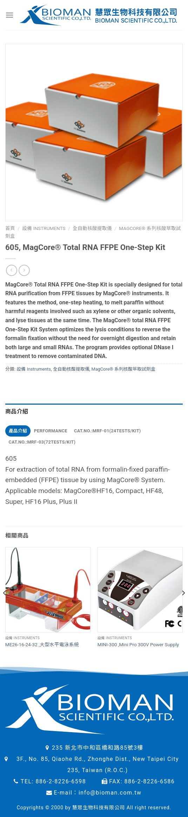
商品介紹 (16, 411)
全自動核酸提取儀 (92, 228)
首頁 (10, 228)
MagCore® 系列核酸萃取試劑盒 (123, 369)
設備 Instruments (43, 228)
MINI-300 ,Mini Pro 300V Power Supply (138, 644)
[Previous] (4, 607)
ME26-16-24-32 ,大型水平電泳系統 (42, 644)
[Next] (183, 607)
